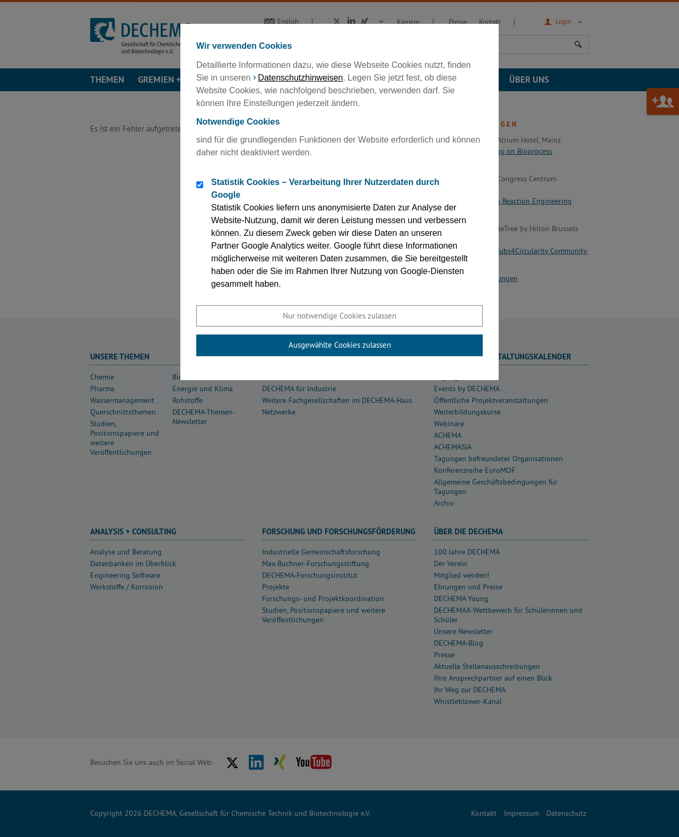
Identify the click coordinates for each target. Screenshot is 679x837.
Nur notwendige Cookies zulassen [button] (339, 316)
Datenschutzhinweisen (300, 77)
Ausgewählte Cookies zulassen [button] (340, 345)
